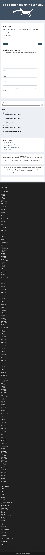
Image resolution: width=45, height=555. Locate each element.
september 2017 (4, 294)
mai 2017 (3, 300)
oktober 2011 (3, 395)
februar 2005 (3, 464)
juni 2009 (3, 433)
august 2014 (3, 345)
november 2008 (4, 443)
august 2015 (3, 328)
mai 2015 (3, 331)
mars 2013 (3, 371)
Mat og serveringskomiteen (6, 515)
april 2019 (3, 268)
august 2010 (3, 415)
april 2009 (3, 436)
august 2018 (3, 278)
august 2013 (3, 363)
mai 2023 (3, 221)
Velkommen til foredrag (9, 144)
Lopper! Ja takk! (7, 149)
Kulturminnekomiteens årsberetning (8, 512)
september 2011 (4, 396)
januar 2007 (3, 457)
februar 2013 (3, 372)
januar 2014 (3, 356)
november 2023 (4, 217)
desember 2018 (4, 272)
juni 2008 (3, 448)
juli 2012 (2, 383)
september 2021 (4, 242)
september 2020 (4, 248)
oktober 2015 (3, 325)
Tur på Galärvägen (8, 145)
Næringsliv (3, 517)
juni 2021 (3, 244)
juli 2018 (2, 280)
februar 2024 (3, 213)
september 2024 (4, 204)
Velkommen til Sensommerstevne (11, 147)
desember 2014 (4, 339)
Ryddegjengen (4, 524)
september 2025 (4, 191)
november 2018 (4, 274)
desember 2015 (4, 322)
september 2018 (4, 277)
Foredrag (3, 499)
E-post (5, 76)
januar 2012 (3, 390)
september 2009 (4, 430)
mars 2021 (3, 245)
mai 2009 (3, 434)
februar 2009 (3, 439)
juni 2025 (3, 194)
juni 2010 (3, 416)
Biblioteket (3, 497)
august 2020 (3, 250)
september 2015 (4, 327)
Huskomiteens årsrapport (6, 509)
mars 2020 (3, 254)
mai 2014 (3, 350)
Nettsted (5, 81)
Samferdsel (3, 526)
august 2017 (3, 295)
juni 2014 (3, 348)
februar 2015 (3, 336)
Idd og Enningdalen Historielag (22, 5)
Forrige (5, 44)
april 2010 (3, 419)
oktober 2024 (3, 203)
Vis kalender (3, 134)
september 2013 (4, 362)
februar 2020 (3, 256)
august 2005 (3, 463)
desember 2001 (4, 477)
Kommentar (6, 54)
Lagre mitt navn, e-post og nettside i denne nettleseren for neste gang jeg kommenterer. (20, 89)
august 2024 (3, 206)
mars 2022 (3, 238)
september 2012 (4, 380)
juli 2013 (2, 365)
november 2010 (4, 410)
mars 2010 (3, 421)
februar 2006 (3, 460)
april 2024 (3, 210)
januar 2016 (3, 321)
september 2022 (4, 232)
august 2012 (3, 381)
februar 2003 (3, 473)
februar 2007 (3, 455)
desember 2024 (4, 201)
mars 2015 (3, 334)
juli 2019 (2, 263)
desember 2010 (4, 408)
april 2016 (3, 316)
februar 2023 (3, 226)
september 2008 (4, 446)
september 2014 (4, 343)
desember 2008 (4, 442)
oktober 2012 (3, 378)
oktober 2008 (3, 445)
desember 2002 (4, 475)
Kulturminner (4, 514)
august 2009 (3, 431)
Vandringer (3, 544)
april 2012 (3, 386)
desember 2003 (4, 472)
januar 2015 (3, 337)
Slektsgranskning (4, 535)
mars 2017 (3, 303)
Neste (40, 44)
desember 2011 (4, 392)
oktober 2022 (3, 230)
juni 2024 (3, 207)
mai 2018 (3, 283)
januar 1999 (3, 481)
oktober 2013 (3, 360)
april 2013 (3, 369)
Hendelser (3, 506)
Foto (2, 500)
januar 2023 (3, 227)
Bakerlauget (3, 496)
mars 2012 (3, 387)
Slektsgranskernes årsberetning (7, 534)
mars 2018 (3, 286)
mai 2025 (3, 195)
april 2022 (3, 236)
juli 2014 (2, 347)
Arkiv (2, 491)
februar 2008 (3, 451)
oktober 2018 (3, 275)
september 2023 (4, 218)
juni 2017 (3, 298)
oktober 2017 (3, 292)
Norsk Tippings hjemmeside (12, 160)
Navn (4, 70)
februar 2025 (3, 200)
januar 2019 (3, 271)
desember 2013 (4, 357)
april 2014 (3, 351)
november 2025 (4, 189)
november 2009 (4, 427)
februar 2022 (3, 239)
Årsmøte (3, 494)
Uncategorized (4, 541)
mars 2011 (3, 404)
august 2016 (3, 312)
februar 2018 (3, 288)
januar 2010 (3, 424)
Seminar (2, 527)
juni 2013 (3, 366)
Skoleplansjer (3, 532)
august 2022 (3, 233)
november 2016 (4, 307)
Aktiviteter (3, 488)
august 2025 (3, 192)
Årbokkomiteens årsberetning (7, 490)
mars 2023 (3, 224)
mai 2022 (3, 235)
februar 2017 (3, 304)
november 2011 (4, 393)
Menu (2, 2)
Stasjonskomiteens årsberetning (7, 538)
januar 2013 (3, 374)
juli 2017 (2, 297)
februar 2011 (3, 405)
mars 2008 (3, 449)
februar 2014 (3, 354)
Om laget (3, 520)
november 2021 (4, 241)
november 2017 (4, 291)
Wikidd (2, 546)
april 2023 (3, 223)
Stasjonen (3, 537)
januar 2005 (3, 466)
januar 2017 (3, 306)
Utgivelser (3, 543)
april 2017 (3, 301)
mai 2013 (3, 368)
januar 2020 (3, 257)
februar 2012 (3, 389)
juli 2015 (2, 330)
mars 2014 (3, 353)
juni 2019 (3, 265)
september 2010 (4, 413)
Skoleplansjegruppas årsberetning (8, 531)
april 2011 (3, 402)
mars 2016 (3, 318)
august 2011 (3, 398)
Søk (3, 102)
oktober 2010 (3, 412)
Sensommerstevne (5, 529)
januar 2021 (3, 247)
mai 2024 (3, 209)
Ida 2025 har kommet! (9, 142)
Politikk (2, 523)
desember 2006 (4, 458)
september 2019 (4, 260)
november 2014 (4, 340)
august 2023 (3, 220)
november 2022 (4, 229)
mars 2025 (3, 198)
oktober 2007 (3, 454)
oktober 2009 (3, 428)
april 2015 (3, 333)
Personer (3, 521)
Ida (1, 511)
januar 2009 (3, 440)
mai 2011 (3, 401)
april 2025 (3, 197)
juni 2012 (3, 384)
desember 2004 (4, 467)
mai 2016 (3, 315)
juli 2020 (2, 251)
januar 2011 (3, 407)
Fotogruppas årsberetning (6, 502)
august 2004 (3, 469)
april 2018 (3, 285)
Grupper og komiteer (5, 505)
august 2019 (3, 262)
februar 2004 (3, 470)
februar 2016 (3, 319)
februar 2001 (3, 478)
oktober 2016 (3, 309)
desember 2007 (4, 452)
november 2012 (4, 377)
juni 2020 (3, 253)
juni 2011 (3, 399)
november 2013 (4, 359)
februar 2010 (3, 422)
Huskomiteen (4, 508)
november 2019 (4, 259)
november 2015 (4, 324)
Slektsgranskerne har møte (13, 114)
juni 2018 (3, 282)
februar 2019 (3, 269)
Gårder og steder (31, 29)
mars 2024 (3, 212)
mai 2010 (3, 418)
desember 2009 (4, 425)
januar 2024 (3, 215)
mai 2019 (3, 266)
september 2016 (4, 310)
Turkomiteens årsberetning (6, 540)
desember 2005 (4, 461)
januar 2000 (3, 480)
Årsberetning (3, 493)
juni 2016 (3, 313)
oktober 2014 (3, 342)
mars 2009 (3, 437)
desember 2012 (4, 375)
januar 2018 (3, 289)
